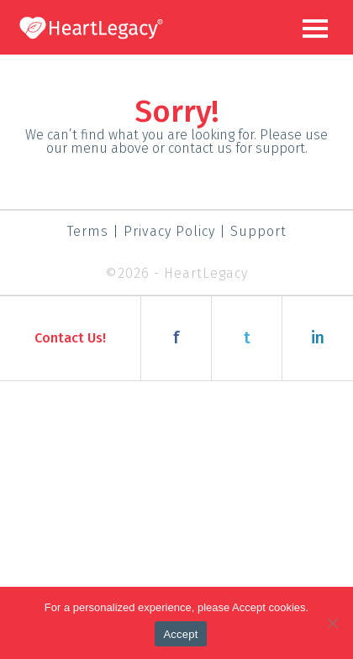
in (317, 338)
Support (258, 231)
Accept (180, 634)
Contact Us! (70, 338)
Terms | (93, 231)
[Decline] (332, 623)
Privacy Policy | (177, 231)
